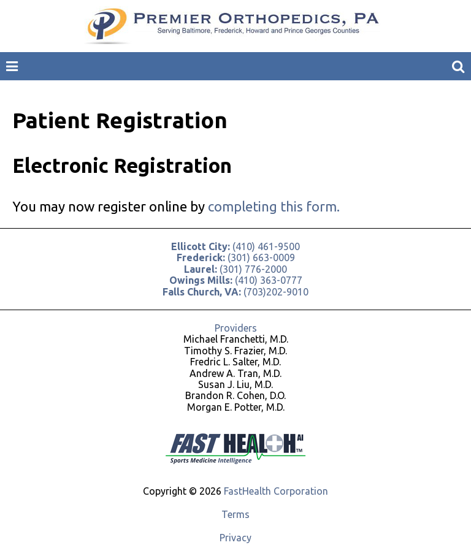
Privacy (235, 537)
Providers (236, 327)
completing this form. (274, 206)
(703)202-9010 (235, 291)
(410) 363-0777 (235, 280)
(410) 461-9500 (235, 246)
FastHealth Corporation (276, 491)
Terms (235, 514)
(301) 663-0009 (236, 257)
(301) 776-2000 (235, 269)
